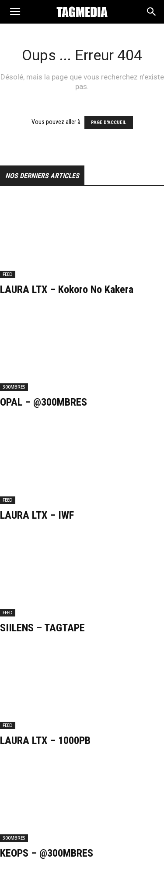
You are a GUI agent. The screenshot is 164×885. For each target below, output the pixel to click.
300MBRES (14, 387)
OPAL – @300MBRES (43, 402)
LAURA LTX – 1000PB (45, 740)
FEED (8, 274)
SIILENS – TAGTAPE (42, 628)
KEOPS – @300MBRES (46, 853)
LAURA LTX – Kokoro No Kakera (66, 289)
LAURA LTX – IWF (37, 515)
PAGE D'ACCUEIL (108, 122)
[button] (15, 14)
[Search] (152, 13)
